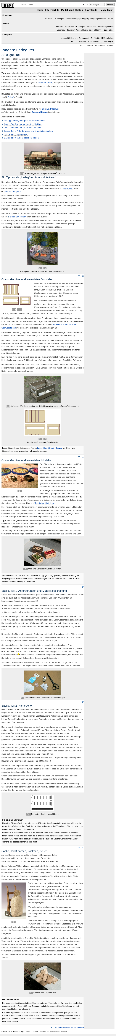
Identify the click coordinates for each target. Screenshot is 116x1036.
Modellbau (66, 10)
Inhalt (31, 4)
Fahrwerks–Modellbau (96, 27)
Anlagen (93, 19)
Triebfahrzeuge (72, 19)
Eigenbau (61, 30)
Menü (23, 4)
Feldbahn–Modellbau (44, 503)
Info (47, 10)
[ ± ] (22, 173)
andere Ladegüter (13, 191)
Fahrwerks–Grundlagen (75, 27)
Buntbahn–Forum (18, 217)
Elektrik (78, 10)
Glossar (90, 45)
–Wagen (74, 30)
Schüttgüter (95, 38)
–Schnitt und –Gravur (49, 448)
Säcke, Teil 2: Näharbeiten (16, 134)
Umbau (110, 27)
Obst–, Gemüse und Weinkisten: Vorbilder (23, 124)
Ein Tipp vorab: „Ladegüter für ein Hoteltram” (24, 121)
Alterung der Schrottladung (90, 41)
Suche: (86, 4)
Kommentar (100, 45)
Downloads (91, 10)
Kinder (110, 19)
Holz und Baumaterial (80, 38)
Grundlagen (59, 19)
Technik (74, 41)
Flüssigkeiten (108, 38)
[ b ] (45, 268)
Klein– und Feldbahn (92, 30)
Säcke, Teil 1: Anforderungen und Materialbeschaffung (28, 131)
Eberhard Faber (45, 83)
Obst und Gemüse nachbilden (70, 1027)
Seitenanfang (83, 276)
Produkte (102, 19)
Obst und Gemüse (51, 109)
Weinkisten (68, 188)
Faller (11, 97)
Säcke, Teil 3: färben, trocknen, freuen (21, 138)
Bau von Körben (40, 112)
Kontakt (110, 45)
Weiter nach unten (79, 276)
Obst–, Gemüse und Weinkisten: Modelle (22, 127)
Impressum (44, 1032)
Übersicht (48, 19)
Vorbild (55, 10)
